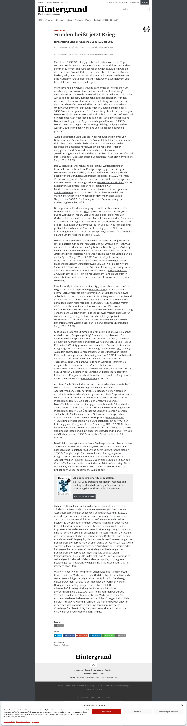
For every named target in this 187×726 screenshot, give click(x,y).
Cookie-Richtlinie (9, 722)
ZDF (108, 424)
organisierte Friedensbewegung (75, 208)
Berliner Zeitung (98, 289)
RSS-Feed (40, 2)
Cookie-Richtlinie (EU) (121, 686)
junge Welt (60, 160)
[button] (182, 705)
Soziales (69, 20)
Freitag (86, 234)
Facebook (56, 2)
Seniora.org (107, 410)
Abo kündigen (98, 677)
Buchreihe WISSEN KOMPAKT (106, 20)
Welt (93, 263)
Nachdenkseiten (64, 192)
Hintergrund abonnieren (84, 496)
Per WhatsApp (107, 635)
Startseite (110, 2)
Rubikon (110, 121)
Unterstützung (134, 2)
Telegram (49, 2)
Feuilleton (79, 20)
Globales (59, 20)
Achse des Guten (106, 542)
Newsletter (64, 2)
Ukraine (66, 645)
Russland (58, 645)
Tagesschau (61, 199)
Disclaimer (109, 670)
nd (118, 348)
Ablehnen (137, 711)
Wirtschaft (49, 20)
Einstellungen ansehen (168, 711)
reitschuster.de (118, 516)
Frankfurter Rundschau (110, 182)
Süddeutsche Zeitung (105, 512)
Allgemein (99, 47)
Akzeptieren (106, 711)
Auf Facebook (68, 635)
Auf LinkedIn (94, 635)
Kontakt (125, 2)
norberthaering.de (65, 591)
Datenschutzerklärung (23, 722)
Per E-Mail (120, 635)
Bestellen (88, 677)
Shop (86, 211)
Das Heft (144, 2)
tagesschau (99, 355)
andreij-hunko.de (117, 270)
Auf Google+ (82, 635)
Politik (39, 20)
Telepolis (121, 107)
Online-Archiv (111, 677)
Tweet (57, 635)
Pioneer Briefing (90, 378)
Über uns (118, 2)
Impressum (35, 722)
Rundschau (108, 47)
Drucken (58, 625)
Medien (88, 20)
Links (100, 689)
